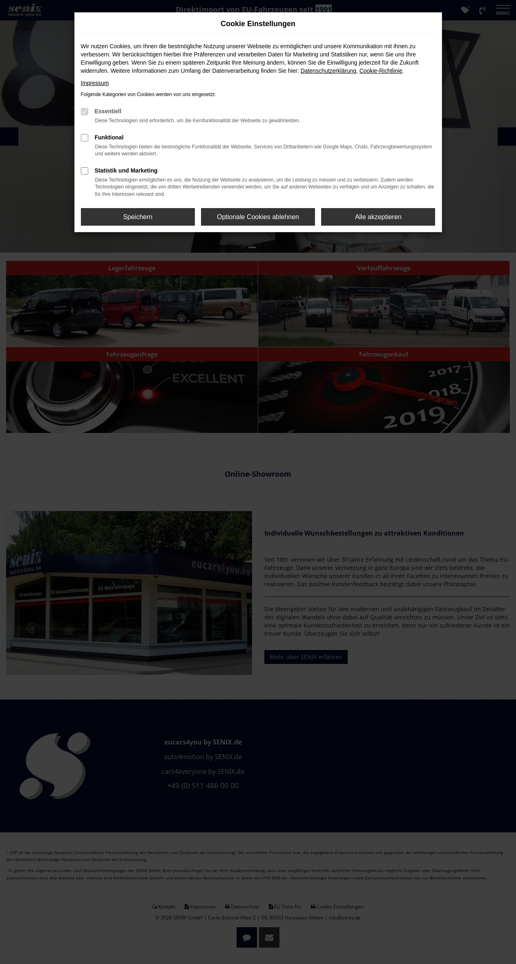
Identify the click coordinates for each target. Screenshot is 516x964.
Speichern (137, 216)
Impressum (95, 83)
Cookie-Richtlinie (381, 70)
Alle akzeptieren (378, 216)
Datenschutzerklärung (328, 70)
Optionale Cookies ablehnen (258, 216)
